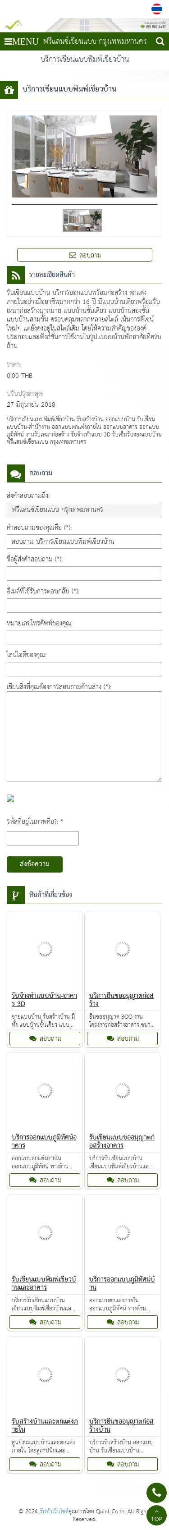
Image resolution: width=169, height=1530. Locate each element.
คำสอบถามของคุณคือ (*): (39, 528)
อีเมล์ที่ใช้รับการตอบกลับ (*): (43, 591)
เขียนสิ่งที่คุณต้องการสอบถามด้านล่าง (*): (59, 687)
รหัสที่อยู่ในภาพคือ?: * (35, 822)
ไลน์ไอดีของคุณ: (26, 655)
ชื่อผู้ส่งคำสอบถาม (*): (35, 559)
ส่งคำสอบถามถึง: (28, 496)
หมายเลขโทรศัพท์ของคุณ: (40, 623)
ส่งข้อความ (35, 864)
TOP (156, 1516)
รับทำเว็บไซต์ (54, 1512)
